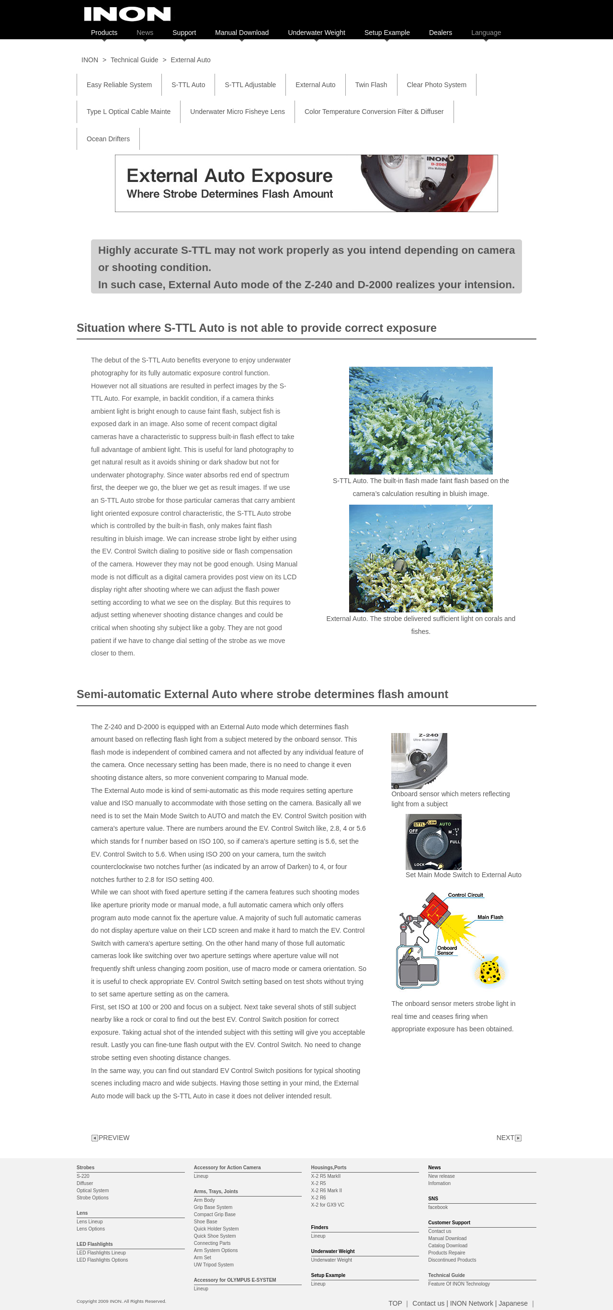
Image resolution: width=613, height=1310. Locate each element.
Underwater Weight (316, 32)
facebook (438, 1207)
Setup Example (387, 32)
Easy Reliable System (119, 85)
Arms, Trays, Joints (216, 1191)
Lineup (201, 1176)
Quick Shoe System (215, 1236)
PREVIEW (110, 1137)
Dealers (440, 32)
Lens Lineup (90, 1221)
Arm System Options (216, 1250)
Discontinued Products (452, 1260)
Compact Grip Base (215, 1214)
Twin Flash (371, 85)
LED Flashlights (95, 1244)
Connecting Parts (212, 1243)
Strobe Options (93, 1197)
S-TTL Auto (188, 85)
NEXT (509, 1137)
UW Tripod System (214, 1264)
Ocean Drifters (108, 139)
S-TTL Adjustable (250, 85)
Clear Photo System (437, 85)
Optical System (93, 1190)
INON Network (471, 1303)
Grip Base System (213, 1207)
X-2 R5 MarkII (326, 1176)
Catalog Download (447, 1245)
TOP (395, 1303)
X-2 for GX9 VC (327, 1205)
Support (184, 32)
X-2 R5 (318, 1183)
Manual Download (242, 32)
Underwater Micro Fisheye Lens (237, 111)
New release (441, 1176)
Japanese (513, 1303)
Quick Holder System (216, 1228)
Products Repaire (446, 1252)
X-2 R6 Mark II (326, 1190)
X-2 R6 (318, 1197)
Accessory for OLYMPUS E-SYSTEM (235, 1280)
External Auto (315, 85)
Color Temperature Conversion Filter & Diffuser (374, 111)
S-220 (83, 1176)
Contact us (439, 1231)
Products (104, 32)
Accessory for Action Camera (227, 1167)
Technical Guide (135, 60)
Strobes (85, 1167)
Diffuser (85, 1183)
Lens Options (91, 1228)
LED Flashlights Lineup (101, 1252)
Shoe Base (205, 1221)
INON (89, 60)
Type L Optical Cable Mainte (128, 111)
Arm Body (204, 1200)
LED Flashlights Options (102, 1260)
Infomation (439, 1183)
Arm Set (202, 1257)
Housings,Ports (329, 1167)
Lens (82, 1213)
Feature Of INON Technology (459, 1284)
